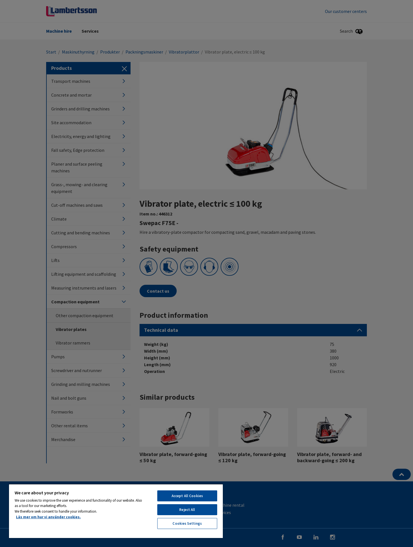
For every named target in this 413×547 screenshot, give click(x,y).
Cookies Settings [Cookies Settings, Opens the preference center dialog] (187, 523)
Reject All (187, 509)
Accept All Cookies (187, 495)
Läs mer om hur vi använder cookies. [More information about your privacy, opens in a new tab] (48, 517)
